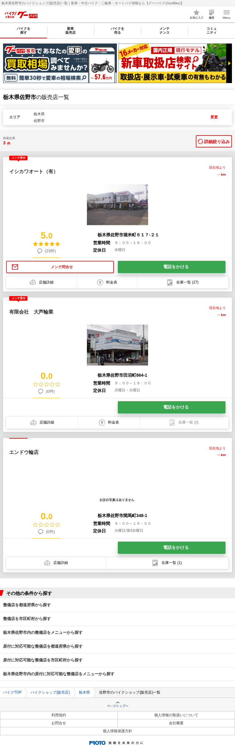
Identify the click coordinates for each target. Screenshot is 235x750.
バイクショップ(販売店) (50, 692)
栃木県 (84, 692)
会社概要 (176, 723)
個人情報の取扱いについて (176, 715)
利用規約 (58, 715)
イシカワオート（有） (33, 171)
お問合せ (58, 723)
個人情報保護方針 (117, 731)
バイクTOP (12, 692)
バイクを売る (117, 30)
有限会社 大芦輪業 (31, 311)
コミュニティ (212, 30)
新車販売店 (70, 30)
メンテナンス (164, 30)
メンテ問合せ (62, 267)
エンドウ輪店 (24, 452)
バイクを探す (23, 30)
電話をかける (176, 266)
